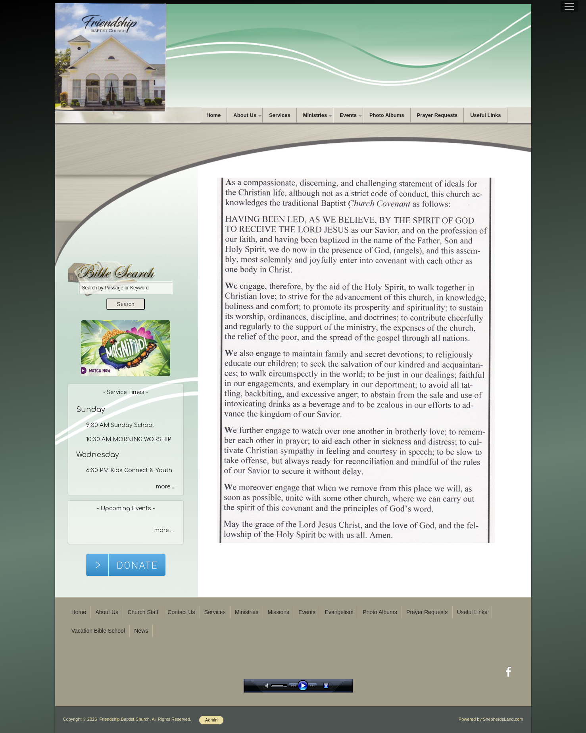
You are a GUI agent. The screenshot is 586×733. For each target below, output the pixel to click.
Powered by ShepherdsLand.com (491, 719)
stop (333, 686)
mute (268, 685)
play (305, 686)
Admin (211, 720)
